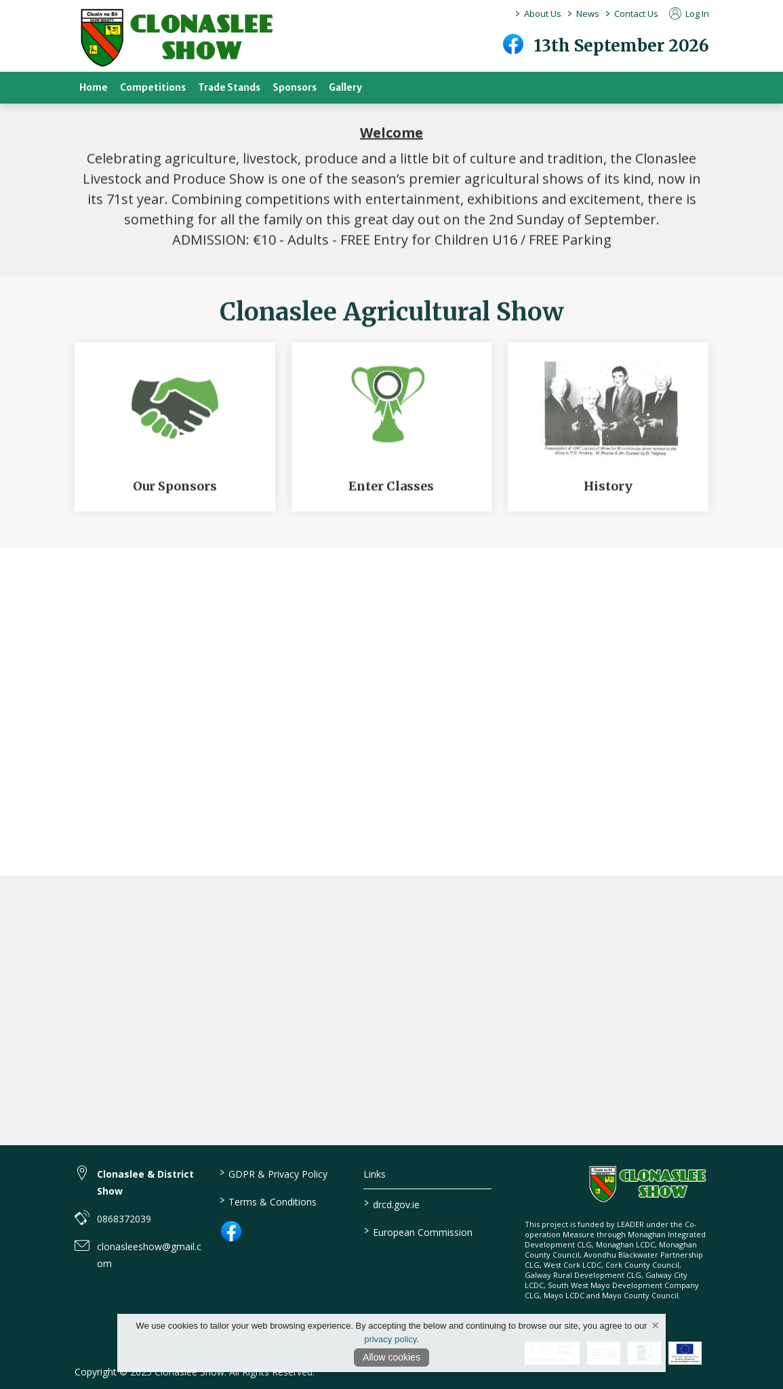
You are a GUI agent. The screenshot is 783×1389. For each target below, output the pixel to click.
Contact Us (636, 13)
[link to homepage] (176, 38)
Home (93, 87)
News (587, 13)
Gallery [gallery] (345, 87)
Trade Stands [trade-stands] (229, 87)
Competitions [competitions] (153, 87)
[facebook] (513, 44)
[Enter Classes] (392, 432)
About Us (542, 13)
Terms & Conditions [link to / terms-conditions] (268, 1200)
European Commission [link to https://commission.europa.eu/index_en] (418, 1231)
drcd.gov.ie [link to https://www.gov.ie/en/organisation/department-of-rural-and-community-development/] (392, 1203)
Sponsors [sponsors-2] (295, 87)
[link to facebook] (231, 1231)
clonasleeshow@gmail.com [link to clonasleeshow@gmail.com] (149, 1255)
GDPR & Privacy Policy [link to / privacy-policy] (273, 1173)
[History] (608, 432)
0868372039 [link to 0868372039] (124, 1218)
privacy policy (390, 1339)
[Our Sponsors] (175, 432)
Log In (689, 13)
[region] (391, 188)
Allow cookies (391, 1357)
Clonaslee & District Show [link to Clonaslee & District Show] (145, 1182)
